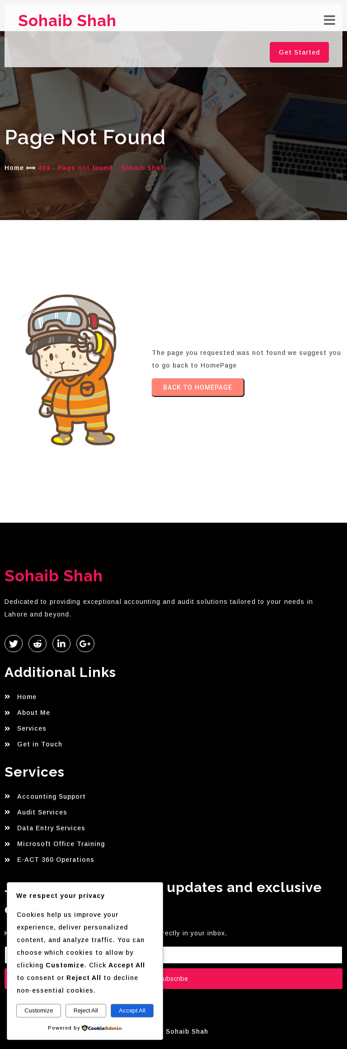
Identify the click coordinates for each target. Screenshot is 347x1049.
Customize (38, 1010)
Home (14, 167)
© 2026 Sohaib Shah (173, 1031)
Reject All (86, 1010)
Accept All (132, 1010)
